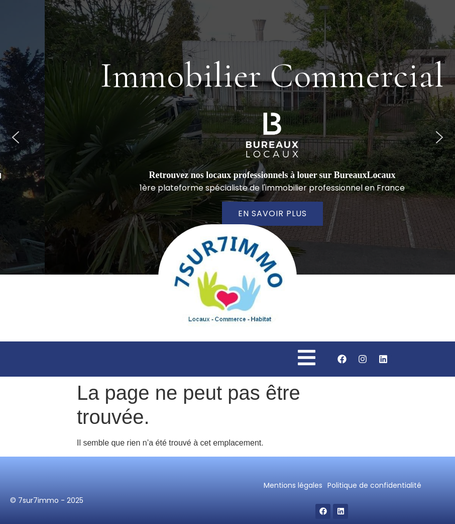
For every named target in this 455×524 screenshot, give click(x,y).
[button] (16, 137)
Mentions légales (293, 485)
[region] (227, 137)
